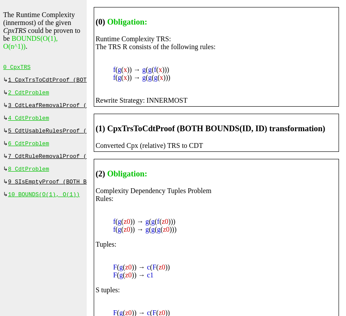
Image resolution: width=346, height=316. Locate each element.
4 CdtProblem (28, 122)
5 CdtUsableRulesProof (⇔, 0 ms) (62, 136)
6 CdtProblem (28, 150)
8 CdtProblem (28, 177)
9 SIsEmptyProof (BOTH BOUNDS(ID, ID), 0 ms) (81, 190)
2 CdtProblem (28, 95)
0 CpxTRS (16, 68)
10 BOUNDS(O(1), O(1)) (44, 204)
